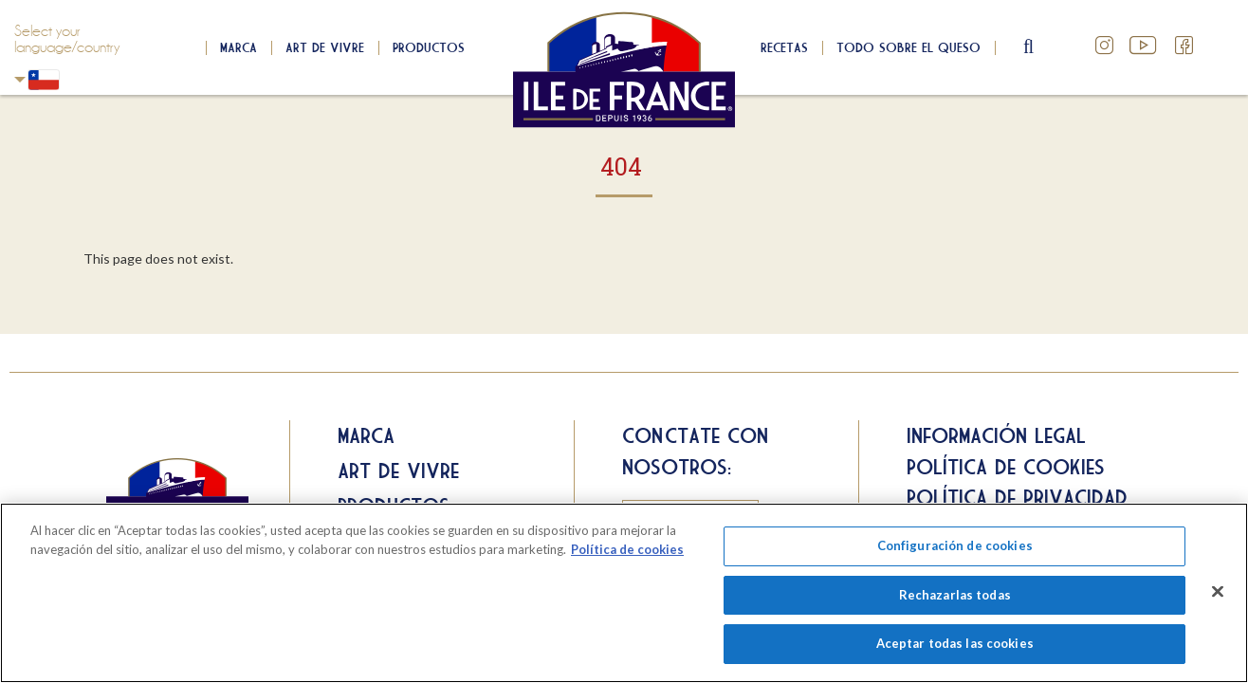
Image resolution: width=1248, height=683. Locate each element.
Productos (429, 47)
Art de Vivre (324, 47)
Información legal (996, 435)
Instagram (1104, 45)
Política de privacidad (1017, 497)
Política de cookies (1006, 466)
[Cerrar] (1218, 592)
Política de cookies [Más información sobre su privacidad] (627, 549)
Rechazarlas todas (955, 594)
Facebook (1184, 45)
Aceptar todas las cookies (955, 643)
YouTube (1145, 45)
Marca (238, 47)
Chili (20, 79)
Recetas (784, 47)
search (1030, 47)
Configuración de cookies (955, 545)
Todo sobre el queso (908, 47)
